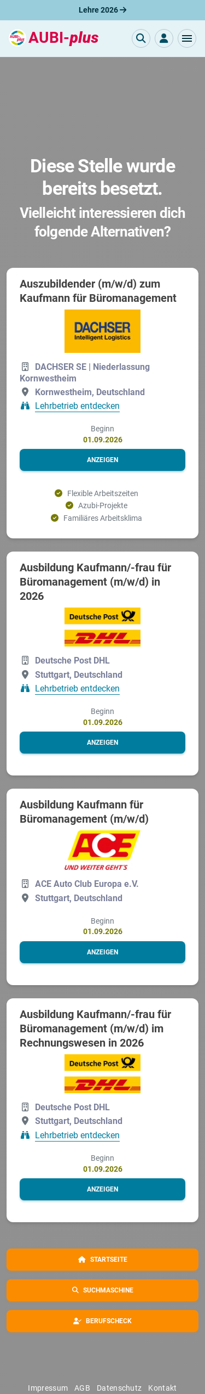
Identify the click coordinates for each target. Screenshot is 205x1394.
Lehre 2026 (102, 9)
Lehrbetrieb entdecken (77, 406)
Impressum (48, 1388)
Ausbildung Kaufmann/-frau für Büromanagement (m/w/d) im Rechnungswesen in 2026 (95, 1028)
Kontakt (162, 1388)
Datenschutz (119, 1388)
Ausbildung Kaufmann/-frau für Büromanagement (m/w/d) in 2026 (95, 582)
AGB (82, 1388)
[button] (187, 38)
